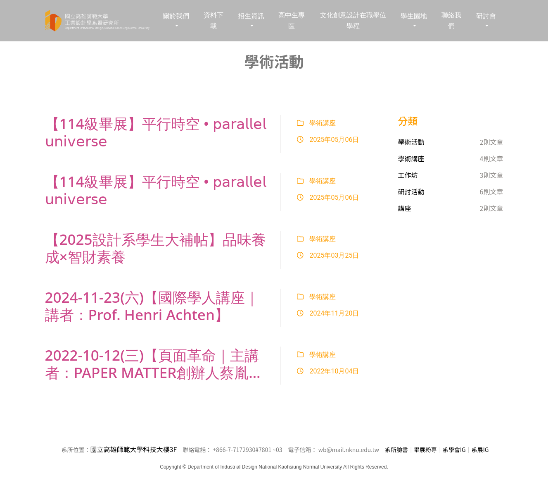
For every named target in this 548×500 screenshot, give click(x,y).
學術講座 (316, 123)
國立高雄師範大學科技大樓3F (133, 449)
